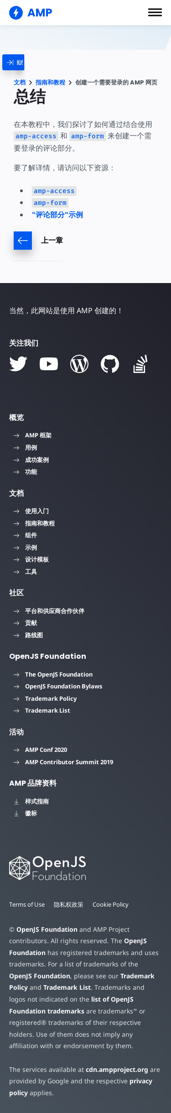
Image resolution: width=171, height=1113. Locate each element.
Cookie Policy (111, 904)
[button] (155, 12)
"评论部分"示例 (57, 215)
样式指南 (31, 801)
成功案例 (31, 460)
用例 (25, 447)
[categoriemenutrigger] (22, 62)
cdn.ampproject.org (117, 1069)
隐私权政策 (68, 904)
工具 (25, 571)
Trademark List (42, 710)
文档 (20, 82)
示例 (25, 547)
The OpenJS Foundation (53, 674)
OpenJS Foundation (47, 929)
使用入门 (31, 511)
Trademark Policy (45, 698)
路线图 (28, 635)
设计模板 (31, 559)
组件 (25, 535)
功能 (25, 471)
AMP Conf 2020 (40, 750)
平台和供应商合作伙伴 (49, 611)
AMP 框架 (33, 435)
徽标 (25, 813)
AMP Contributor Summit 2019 (63, 762)
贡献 (25, 623)
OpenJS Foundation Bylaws (58, 686)
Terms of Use (27, 904)
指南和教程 (50, 82)
